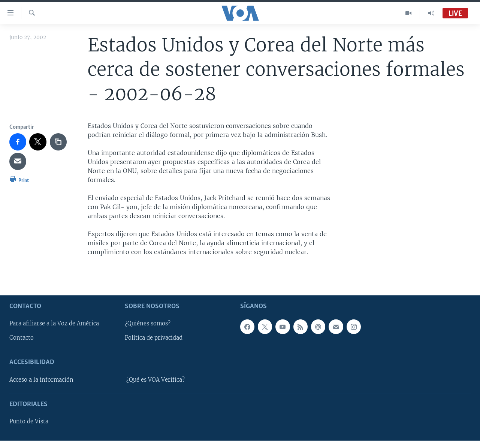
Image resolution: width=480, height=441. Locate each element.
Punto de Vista (28, 421)
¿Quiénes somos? (147, 324)
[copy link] (58, 142)
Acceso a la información (41, 379)
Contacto (21, 338)
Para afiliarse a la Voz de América (54, 324)
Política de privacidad (153, 338)
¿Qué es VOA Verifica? (155, 379)
